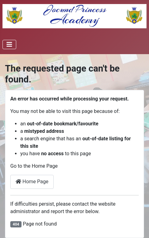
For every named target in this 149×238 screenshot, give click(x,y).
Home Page (32, 181)
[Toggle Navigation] (9, 44)
